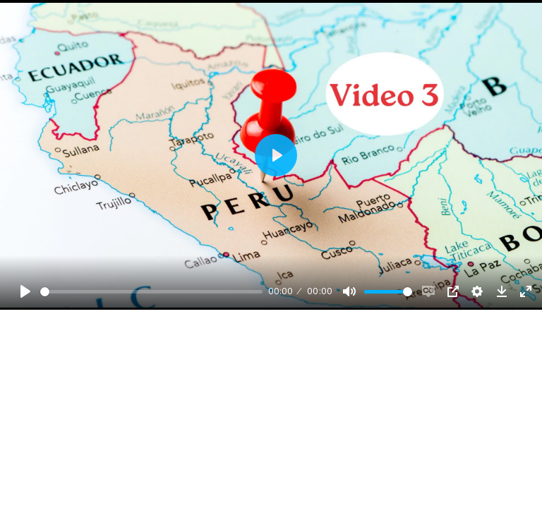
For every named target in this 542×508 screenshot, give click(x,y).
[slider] (151, 291)
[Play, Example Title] (25, 291)
